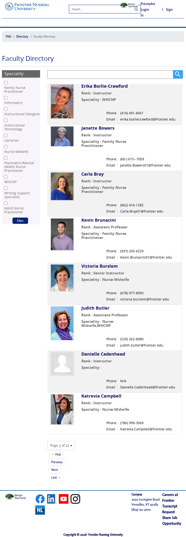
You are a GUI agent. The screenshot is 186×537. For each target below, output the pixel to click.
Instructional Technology (14, 127)
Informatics (13, 103)
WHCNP (10, 182)
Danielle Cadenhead (103, 354)
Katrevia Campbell (101, 396)
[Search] (97, 9)
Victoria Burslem (99, 266)
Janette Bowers (97, 128)
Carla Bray (92, 174)
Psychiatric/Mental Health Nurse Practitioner (19, 167)
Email (110, 119)
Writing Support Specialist (17, 195)
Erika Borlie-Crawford (104, 86)
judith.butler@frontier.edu (141, 345)
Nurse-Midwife (16, 152)
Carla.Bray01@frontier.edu (141, 211)
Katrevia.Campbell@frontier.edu (146, 429)
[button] (61, 445)
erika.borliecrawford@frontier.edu (147, 119)
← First (56, 454)
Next (54, 470)
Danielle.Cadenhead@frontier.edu (147, 387)
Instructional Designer (22, 114)
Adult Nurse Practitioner (14, 210)
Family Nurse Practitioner (14, 89)
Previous (56, 462)
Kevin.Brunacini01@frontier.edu (146, 257)
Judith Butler (95, 308)
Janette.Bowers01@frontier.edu (145, 165)
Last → (56, 477)
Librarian (11, 140)
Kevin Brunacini (98, 220)
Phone (111, 113)
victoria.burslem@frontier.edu (144, 299)
